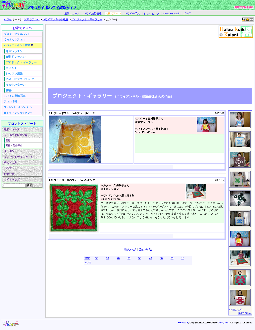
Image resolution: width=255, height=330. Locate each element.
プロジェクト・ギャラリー (86, 19)
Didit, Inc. (223, 322)
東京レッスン (14, 51)
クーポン (9, 151)
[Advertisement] (150, 57)
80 (107, 258)
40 (150, 258)
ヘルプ (8, 168)
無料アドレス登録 (244, 7)
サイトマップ (12, 179)
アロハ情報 (10, 101)
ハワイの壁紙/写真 (15, 95)
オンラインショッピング (18, 112)
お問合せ (9, 173)
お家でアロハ (113, 13)
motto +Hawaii (171, 13)
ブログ (187, 13)
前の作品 (130, 249)
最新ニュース (72, 13)
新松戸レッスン (16, 56)
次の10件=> (245, 313)
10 (182, 258)
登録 (8, 140)
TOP (87, 258)
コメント (11, 68)
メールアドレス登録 (15, 135)
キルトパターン (16, 84)
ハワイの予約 (132, 13)
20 (172, 258)
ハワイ (8, 19)
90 (96, 258)
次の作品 (145, 249)
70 (118, 258)
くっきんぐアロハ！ (15, 39)
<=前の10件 (236, 309)
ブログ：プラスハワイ (17, 33)
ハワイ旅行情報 (92, 13)
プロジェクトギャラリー (21, 62)
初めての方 (10, 162)
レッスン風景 (14, 73)
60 (129, 258)
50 (139, 258)
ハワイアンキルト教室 (55, 19)
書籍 (9, 90)
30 (161, 258)
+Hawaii (183, 322)
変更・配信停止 (14, 145)
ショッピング (151, 13)
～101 (87, 262)
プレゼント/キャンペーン (18, 156)
